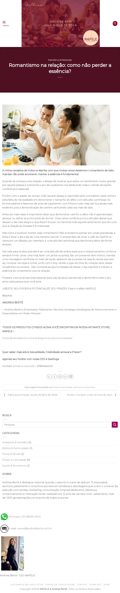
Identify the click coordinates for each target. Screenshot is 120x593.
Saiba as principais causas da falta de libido (30, 394)
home (107, 584)
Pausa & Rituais (11, 454)
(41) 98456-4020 (20, 516)
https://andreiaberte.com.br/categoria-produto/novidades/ (37, 338)
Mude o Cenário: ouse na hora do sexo (92, 394)
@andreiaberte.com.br (34, 528)
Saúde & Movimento (14, 465)
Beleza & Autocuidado (15, 448)
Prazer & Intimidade (60, 60)
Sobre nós (95, 584)
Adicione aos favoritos (84, 387)
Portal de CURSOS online (60, 584)
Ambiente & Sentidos (15, 442)
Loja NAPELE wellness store (26, 584)
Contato (82, 584)
